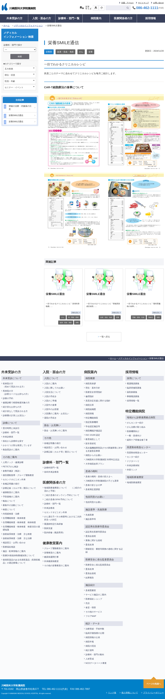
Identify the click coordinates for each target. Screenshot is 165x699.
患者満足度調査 (93, 489)
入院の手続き (50, 396)
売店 (88, 603)
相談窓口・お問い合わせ (14, 542)
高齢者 (150, 317)
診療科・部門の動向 (95, 654)
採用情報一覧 (133, 400)
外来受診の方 (14, 18)
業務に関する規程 (94, 540)
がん (81, 52)
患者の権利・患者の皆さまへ (99, 476)
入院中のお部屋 (51, 409)
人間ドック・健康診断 (13, 462)
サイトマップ (143, 3)
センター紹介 (133, 457)
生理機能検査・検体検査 (14, 518)
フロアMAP (91, 616)
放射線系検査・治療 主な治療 (17, 538)
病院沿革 (90, 405)
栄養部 (49, 52)
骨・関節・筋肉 (73, 317)
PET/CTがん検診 (10, 466)
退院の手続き (50, 418)
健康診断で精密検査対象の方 (16, 402)
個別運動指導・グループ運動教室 (18, 475)
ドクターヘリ (133, 461)
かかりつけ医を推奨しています (17, 445)
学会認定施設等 (93, 426)
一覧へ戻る (104, 336)
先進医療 (90, 515)
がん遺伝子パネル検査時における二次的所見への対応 (62, 518)
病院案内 (96, 18)
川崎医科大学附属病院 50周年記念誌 (102, 459)
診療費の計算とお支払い (14, 415)
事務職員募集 (133, 396)
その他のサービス (94, 612)
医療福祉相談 (9, 547)
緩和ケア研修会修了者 (137, 440)
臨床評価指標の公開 (95, 633)
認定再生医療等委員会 (96, 532)
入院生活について (52, 392)
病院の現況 (91, 646)
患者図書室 (91, 590)
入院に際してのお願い (54, 388)
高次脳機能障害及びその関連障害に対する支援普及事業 (104, 449)
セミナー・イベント (19, 87)
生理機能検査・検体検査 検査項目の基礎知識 (21, 528)
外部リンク (132, 470)
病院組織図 (91, 409)
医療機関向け (133, 431)
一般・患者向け (134, 435)
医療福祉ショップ (94, 599)
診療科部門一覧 (51, 467)
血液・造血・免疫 (65, 52)
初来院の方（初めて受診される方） (14, 385)
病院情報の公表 (93, 637)
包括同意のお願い (94, 502)
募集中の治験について (13, 505)
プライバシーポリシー (153, 692)
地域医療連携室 (134, 482)
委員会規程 (91, 536)
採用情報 (150, 18)
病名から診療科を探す (13, 441)
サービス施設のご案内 (96, 594)
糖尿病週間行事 (51, 557)
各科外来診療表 (51, 472)
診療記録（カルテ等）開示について (19, 488)
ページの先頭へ (153, 684)
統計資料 (90, 650)
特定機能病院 (92, 418)
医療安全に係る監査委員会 (98, 565)
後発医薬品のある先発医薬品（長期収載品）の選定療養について (21, 561)
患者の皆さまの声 (94, 485)
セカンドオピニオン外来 (14, 479)
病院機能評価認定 (94, 430)
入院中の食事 (50, 405)
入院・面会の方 (41, 18)
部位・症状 (19, 74)
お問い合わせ (158, 3)
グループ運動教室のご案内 (56, 548)
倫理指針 (90, 396)
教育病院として (93, 439)
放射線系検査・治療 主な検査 (17, 534)
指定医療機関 (92, 422)
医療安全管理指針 (94, 392)
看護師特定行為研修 (53, 524)
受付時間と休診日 (11, 428)
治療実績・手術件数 (95, 629)
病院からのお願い (94, 455)
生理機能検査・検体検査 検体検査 (19, 522)
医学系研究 (91, 443)
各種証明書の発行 (11, 484)
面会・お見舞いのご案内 (55, 430)
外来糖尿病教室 (51, 561)
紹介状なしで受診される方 (15, 411)
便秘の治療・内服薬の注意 (17, 107)
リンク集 (112, 692)
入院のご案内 (50, 383)
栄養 (90, 52)
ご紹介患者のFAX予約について (58, 499)
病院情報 (90, 413)
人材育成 (90, 659)
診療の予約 (8, 398)
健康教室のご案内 (11, 492)
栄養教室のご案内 (52, 552)
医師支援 (48, 528)
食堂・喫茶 (91, 607)
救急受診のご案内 (11, 449)
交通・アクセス (127, 3)
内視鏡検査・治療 (11, 514)
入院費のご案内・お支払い (56, 413)
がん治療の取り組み (136, 427)
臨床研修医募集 (134, 388)
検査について (9, 509)
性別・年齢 (19, 81)
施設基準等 (91, 519)
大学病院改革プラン (95, 464)
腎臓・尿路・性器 (138, 317)
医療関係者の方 (123, 18)
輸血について (9, 501)
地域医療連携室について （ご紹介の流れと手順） (62, 489)
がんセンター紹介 (135, 422)
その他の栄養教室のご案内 (56, 565)
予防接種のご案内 (11, 496)
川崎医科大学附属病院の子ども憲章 (102, 481)
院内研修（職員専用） (54, 532)
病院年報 (90, 641)
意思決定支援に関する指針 (98, 400)
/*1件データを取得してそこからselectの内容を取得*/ (20, 49)
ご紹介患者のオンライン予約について (61, 495)
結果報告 (90, 577)
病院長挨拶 (91, 383)
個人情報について (129, 692)
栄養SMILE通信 (13, 116)
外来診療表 (8, 437)
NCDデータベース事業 (96, 663)
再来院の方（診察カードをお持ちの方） (16, 392)
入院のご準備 (50, 400)
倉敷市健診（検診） (12, 471)
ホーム (6, 25)
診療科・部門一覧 (68, 18)
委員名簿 (90, 544)
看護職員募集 (133, 383)
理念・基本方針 (93, 388)
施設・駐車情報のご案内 (14, 551)
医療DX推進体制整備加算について (19, 555)
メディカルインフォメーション (28, 25)
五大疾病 (19, 68)
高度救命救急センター (137, 452)
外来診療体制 (133, 465)
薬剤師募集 (132, 392)
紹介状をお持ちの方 (12, 407)
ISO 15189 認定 (93, 435)
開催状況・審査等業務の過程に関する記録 (104, 550)
